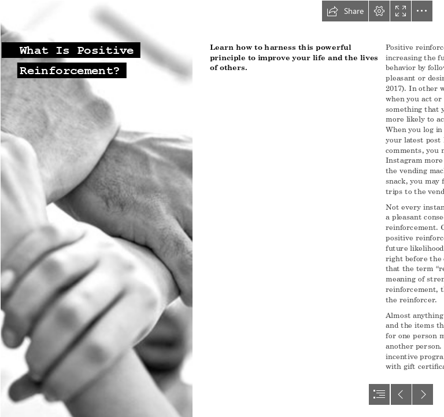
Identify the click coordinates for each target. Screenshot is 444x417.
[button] (345, 11)
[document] (222, 208)
